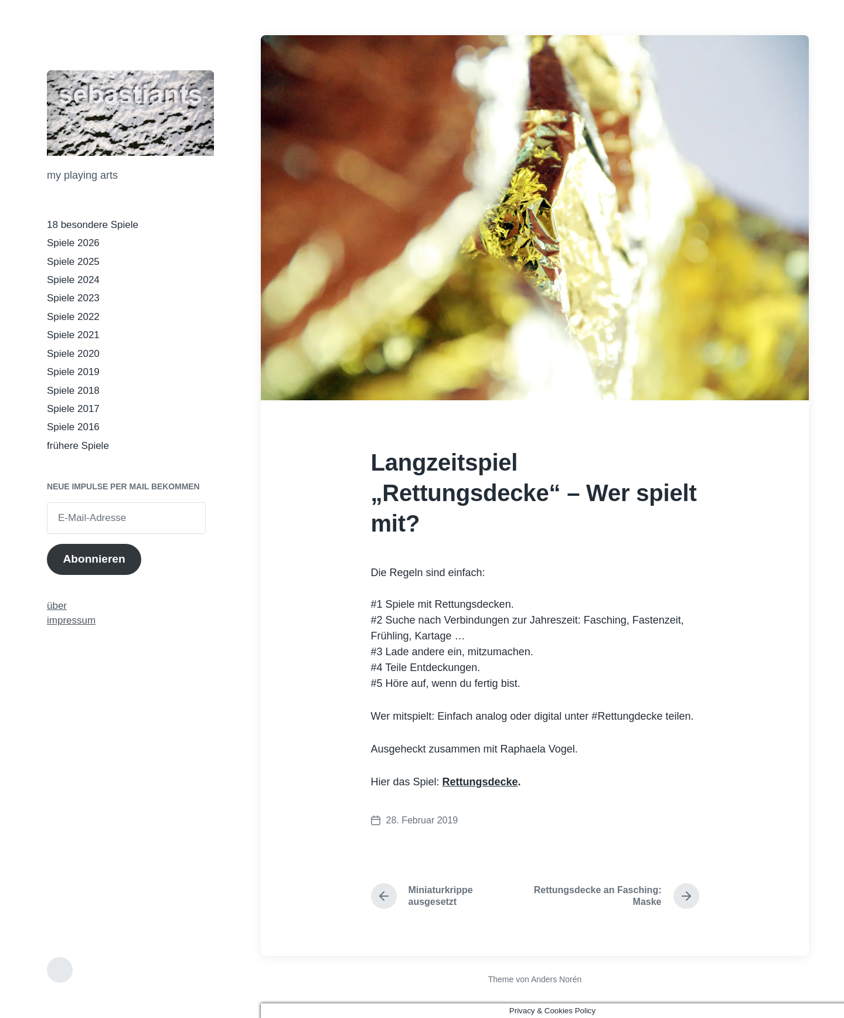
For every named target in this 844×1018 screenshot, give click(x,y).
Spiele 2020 (73, 353)
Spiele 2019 (73, 371)
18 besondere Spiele (92, 224)
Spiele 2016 (73, 427)
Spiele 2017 (73, 408)
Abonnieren (94, 559)
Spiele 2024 (73, 279)
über (57, 605)
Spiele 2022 (73, 316)
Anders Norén (556, 979)
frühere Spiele (78, 445)
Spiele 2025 (73, 261)
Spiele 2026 (73, 242)
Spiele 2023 (73, 298)
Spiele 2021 (73, 335)
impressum (71, 620)
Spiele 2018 (73, 390)
